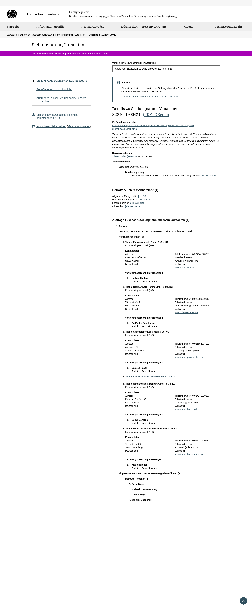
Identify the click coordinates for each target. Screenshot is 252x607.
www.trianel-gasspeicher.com (189, 357)
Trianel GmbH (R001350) (125, 156)
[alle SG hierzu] (146, 196)
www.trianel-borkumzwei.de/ (189, 454)
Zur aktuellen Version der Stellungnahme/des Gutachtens (150, 96)
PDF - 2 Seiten (154, 114)
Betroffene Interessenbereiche (54, 89)
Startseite (13, 28)
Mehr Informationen (79, 126)
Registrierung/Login (228, 28)
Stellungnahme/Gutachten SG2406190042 (61, 81)
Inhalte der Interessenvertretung (144, 26)
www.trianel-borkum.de (186, 409)
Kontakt (189, 28)
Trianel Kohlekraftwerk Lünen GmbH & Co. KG (150, 376)
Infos (105, 53)
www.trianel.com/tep (185, 267)
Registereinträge (92, 28)
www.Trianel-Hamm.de (186, 312)
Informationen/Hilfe (50, 28)
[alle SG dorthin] (209, 175)
